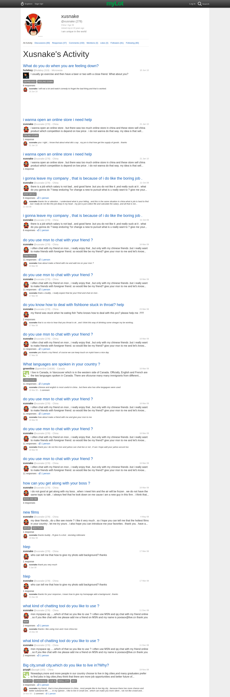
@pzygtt (35, 669)
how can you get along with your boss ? (56, 483)
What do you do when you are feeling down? (61, 66)
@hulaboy (38, 70)
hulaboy (28, 70)
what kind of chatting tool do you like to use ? (61, 606)
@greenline (40, 368)
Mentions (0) (92, 43)
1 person (44, 198)
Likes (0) (104, 43)
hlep (26, 547)
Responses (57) (59, 43)
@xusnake (39, 124)
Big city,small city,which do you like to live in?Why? (66, 665)
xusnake (28, 124)
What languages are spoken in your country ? (61, 364)
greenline (28, 368)
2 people (46, 384)
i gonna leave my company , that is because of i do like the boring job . (82, 178)
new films (31, 512)
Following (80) (132, 43)
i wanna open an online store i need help (57, 119)
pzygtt (27, 669)
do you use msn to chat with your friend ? (58, 240)
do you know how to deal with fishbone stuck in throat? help (73, 304)
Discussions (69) (42, 43)
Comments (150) (76, 43)
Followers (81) (117, 43)
